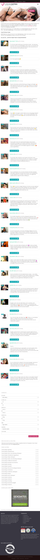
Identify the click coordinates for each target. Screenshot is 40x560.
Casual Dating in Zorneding (20, 481)
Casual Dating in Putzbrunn (20, 484)
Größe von (3, 407)
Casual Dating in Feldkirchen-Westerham (20, 461)
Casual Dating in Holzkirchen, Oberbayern (20, 472)
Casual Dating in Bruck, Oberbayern (20, 475)
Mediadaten (14, 558)
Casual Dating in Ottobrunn (20, 479)
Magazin (24, 1)
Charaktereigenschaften (27, 518)
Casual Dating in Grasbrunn (20, 477)
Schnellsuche (25, 515)
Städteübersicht (26, 516)
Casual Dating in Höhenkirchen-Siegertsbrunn (20, 455)
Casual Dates (30, 25)
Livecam (16, 1)
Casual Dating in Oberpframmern (20, 451)
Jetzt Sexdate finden (33, 436)
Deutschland (8, 509)
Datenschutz (22, 558)
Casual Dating (3, 509)
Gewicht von (3, 415)
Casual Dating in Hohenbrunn (20, 470)
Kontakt (17, 558)
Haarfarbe (3, 427)
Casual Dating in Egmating (20, 450)
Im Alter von (3, 399)
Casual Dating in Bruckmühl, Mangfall (20, 483)
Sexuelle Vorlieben (26, 519)
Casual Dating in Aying (18, 509)
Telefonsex (20, 1)
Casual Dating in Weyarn (20, 473)
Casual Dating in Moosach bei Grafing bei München (20, 468)
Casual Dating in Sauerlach (20, 466)
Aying (23, 41)
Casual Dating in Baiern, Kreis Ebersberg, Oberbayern (20, 459)
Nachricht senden (14, 52)
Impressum (27, 558)
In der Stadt (3, 431)
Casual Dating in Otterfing (20, 464)
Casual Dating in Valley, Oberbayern (20, 457)
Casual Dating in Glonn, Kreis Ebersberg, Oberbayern (20, 453)
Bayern (12, 509)
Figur (2, 422)
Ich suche (3, 395)
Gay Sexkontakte (26, 521)
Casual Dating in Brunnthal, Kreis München (20, 462)
